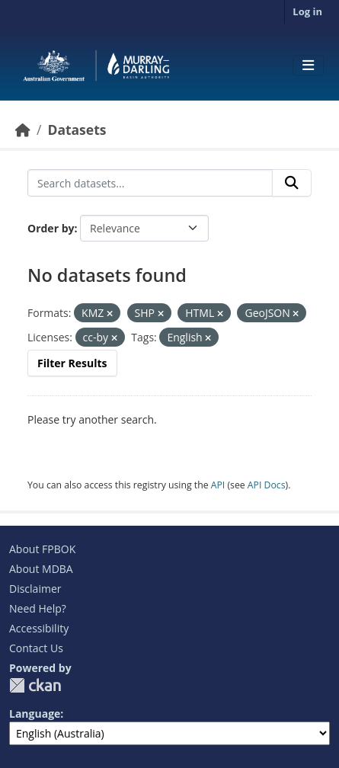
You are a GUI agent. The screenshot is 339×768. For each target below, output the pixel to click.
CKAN (35, 685)
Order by (50, 228)
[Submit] (292, 183)
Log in (307, 11)
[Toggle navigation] (308, 65)
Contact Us (36, 648)
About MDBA (41, 569)
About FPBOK (42, 549)
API (218, 484)
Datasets (76, 129)
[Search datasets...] (150, 183)
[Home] (22, 129)
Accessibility (39, 628)
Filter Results (72, 363)
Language (34, 713)
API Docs (267, 484)
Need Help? (37, 608)
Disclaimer (35, 588)
